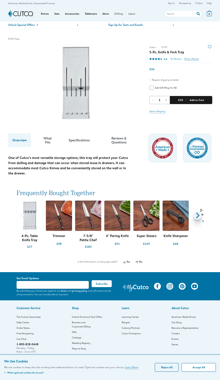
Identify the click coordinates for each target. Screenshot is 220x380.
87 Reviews (176, 59)
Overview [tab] (19, 140)
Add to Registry (157, 111)
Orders (199, 3)
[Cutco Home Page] (20, 14)
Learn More (131, 367)
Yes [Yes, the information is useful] (126, 262)
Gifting (118, 14)
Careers (176, 333)
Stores (175, 344)
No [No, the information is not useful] (139, 262)
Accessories (72, 14)
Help (209, 3)
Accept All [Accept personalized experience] (198, 367)
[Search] (183, 14)
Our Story (177, 322)
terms (64, 291)
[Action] (198, 13)
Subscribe (102, 284)
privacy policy (79, 291)
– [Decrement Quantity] (153, 100)
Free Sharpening (25, 333)
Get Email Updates (27, 278)
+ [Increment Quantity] (166, 100)
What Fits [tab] (47, 140)
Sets (56, 14)
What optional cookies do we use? (24, 372)
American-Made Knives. (20, 3)
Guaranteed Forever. (44, 3)
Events (175, 339)
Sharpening (185, 3)
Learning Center (130, 317)
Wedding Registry (81, 343)
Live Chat (21, 339)
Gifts (74, 332)
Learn (131, 14)
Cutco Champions (131, 333)
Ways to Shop (79, 348)
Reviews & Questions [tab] (118, 140)
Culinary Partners (131, 328)
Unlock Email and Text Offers (87, 317)
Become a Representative (185, 328)
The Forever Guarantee (28, 317)
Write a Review (191, 59)
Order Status (23, 328)
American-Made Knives (184, 317)
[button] (78, 26)
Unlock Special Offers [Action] (23, 25)
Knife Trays (14, 38)
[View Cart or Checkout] (209, 15)
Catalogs (76, 337)
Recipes (126, 322)
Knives (45, 14)
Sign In (171, 3)
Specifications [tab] (79, 140)
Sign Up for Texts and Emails (125, 25)
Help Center (22, 322)
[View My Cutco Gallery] (135, 287)
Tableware (91, 14)
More (105, 14)
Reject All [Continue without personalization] (167, 367)
